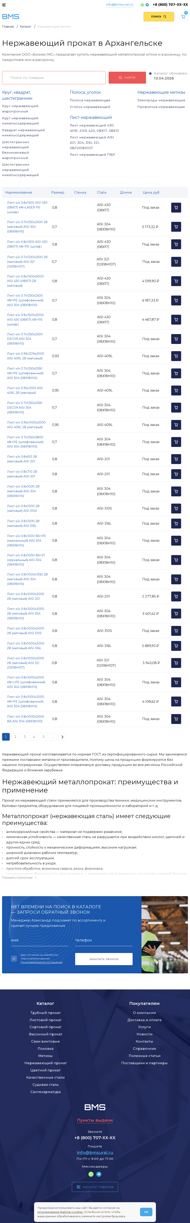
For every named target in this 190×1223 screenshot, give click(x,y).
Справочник (144, 1048)
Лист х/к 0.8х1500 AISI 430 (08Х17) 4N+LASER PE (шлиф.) (27, 207)
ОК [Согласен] (146, 1212)
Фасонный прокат (45, 1034)
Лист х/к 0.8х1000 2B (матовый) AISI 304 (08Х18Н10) (23, 491)
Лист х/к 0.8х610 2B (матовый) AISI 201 (22, 459)
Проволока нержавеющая (161, 107)
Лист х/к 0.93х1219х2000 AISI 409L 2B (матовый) (25, 356)
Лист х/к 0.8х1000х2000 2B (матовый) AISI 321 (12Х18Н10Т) (25, 663)
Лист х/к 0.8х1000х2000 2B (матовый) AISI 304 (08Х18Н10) (25, 613)
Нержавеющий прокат (45, 1063)
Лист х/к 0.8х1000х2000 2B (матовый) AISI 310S (25, 631)
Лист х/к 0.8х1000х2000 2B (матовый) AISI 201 (25, 596)
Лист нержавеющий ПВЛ (92, 155)
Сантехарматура (45, 1092)
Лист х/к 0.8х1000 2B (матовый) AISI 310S (23, 508)
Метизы (45, 1056)
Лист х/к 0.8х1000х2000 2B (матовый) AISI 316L (25, 646)
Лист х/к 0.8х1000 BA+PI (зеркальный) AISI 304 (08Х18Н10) (26, 560)
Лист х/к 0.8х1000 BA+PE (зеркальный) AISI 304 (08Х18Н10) (26, 540)
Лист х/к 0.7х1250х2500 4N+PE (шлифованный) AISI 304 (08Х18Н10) (25, 300)
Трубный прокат (45, 1013)
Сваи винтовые (45, 1041)
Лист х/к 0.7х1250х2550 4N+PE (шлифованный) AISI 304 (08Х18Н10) (25, 373)
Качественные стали (45, 1077)
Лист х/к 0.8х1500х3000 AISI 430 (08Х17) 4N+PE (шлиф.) (25, 319)
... (53, 737)
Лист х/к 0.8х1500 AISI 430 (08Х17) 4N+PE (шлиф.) (27, 244)
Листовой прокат (46, 1020)
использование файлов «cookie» (60, 1212)
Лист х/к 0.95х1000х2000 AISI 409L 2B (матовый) (26, 425)
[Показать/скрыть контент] (95, 877)
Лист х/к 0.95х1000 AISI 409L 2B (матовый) (25, 390)
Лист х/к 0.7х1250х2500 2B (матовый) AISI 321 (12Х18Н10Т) (27, 261)
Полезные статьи (144, 1056)
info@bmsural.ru (119, 4)
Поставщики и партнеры (144, 1063)
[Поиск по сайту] (159, 16)
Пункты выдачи (95, 1120)
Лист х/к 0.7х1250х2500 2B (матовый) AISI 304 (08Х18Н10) (27, 226)
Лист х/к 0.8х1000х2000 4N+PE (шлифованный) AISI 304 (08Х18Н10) (25, 701)
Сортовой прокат (46, 1027)
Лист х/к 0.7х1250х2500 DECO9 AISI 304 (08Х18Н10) (25, 339)
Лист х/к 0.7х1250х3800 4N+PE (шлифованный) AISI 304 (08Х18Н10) (25, 442)
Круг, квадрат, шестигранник (17, 95)
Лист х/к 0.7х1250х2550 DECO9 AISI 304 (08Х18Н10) (24, 407)
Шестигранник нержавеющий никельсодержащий (20, 170)
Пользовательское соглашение (42, 962)
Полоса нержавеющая (90, 100)
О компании (144, 1013)
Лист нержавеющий (91, 117)
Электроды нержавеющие (161, 100)
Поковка (45, 1048)
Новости (144, 1034)
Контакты (144, 1041)
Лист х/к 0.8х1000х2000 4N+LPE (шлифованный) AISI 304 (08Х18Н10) (26, 682)
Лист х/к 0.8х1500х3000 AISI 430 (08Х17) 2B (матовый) (25, 281)
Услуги (144, 1027)
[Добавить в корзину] (176, 208)
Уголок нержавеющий (90, 107)
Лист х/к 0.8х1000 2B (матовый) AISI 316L (23, 523)
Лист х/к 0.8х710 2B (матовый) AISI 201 (22, 474)
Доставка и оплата (144, 1020)
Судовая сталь (45, 1085)
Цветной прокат (45, 1070)
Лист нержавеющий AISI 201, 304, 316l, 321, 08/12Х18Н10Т (92, 142)
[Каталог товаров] (4, 4)
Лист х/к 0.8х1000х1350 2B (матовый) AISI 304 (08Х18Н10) (27, 579)
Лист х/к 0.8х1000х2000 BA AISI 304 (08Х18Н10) (25, 719)
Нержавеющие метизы (161, 92)
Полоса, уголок (85, 92)
